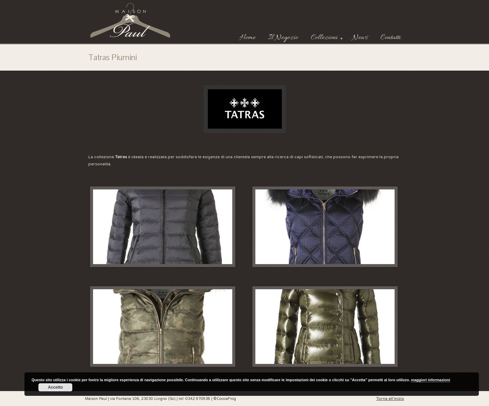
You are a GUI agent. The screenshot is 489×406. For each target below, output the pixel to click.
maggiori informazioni (430, 380)
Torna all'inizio (390, 398)
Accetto (55, 387)
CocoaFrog (226, 398)
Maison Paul (130, 20)
